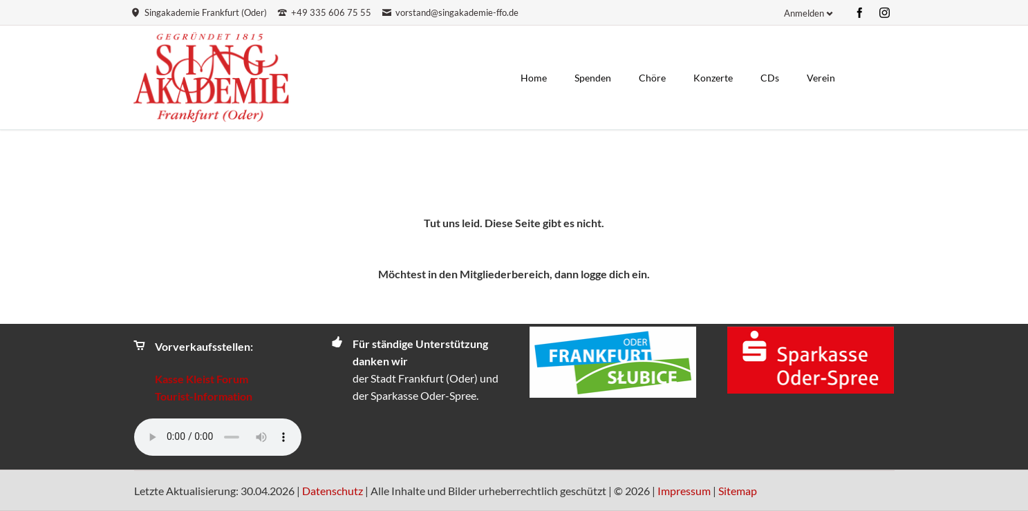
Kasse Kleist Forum (201, 378)
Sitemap (737, 490)
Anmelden (804, 13)
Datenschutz (332, 490)
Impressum (684, 490)
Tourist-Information (203, 396)
